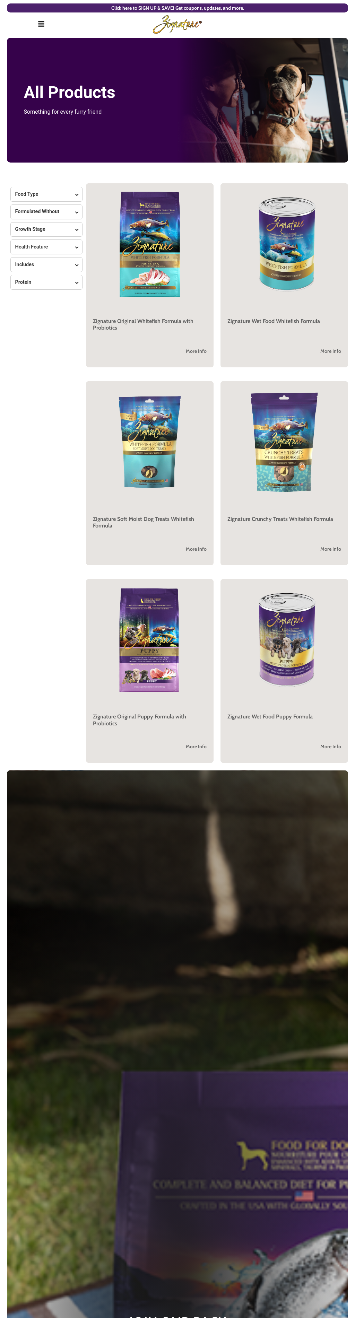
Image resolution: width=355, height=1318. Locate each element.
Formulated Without (37, 212)
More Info (196, 351)
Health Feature (31, 247)
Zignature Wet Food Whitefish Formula (273, 321)
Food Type (26, 194)
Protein (23, 282)
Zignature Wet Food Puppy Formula (270, 716)
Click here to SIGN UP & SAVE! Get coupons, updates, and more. (177, 8)
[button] (150, 275)
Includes (24, 265)
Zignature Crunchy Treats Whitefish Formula (280, 519)
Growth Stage (30, 229)
